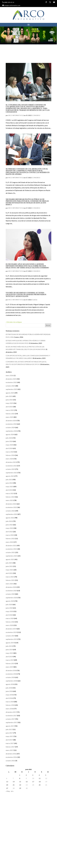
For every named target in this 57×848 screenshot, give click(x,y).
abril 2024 (9, 448)
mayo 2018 (9, 695)
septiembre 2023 (11, 473)
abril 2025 (9, 407)
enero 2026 (9, 375)
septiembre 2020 (11, 597)
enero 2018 (9, 709)
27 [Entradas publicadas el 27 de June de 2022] (7, 788)
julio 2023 (9, 479)
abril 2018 (9, 698)
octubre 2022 (10, 511)
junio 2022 (9, 525)
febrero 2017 (10, 747)
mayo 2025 (9, 403)
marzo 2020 (10, 618)
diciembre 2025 (11, 379)
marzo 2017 (10, 743)
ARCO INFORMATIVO (15, 115)
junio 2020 (9, 608)
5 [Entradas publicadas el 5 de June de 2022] (45, 775)
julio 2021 (9, 563)
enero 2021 (9, 584)
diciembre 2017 (11, 712)
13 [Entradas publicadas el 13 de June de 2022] (7, 782)
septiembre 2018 (11, 681)
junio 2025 (9, 400)
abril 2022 (9, 531)
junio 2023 (9, 483)
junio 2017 (9, 733)
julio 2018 (9, 688)
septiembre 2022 (11, 514)
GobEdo (34, 300)
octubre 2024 (10, 427)
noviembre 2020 (11, 590)
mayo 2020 (9, 611)
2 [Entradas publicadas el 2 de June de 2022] (26, 775)
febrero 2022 (10, 538)
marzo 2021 (10, 577)
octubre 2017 (10, 719)
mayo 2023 (9, 486)
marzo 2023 (10, 493)
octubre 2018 (10, 677)
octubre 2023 (10, 469)
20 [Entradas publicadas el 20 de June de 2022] (7, 785)
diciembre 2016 (11, 754)
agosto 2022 (10, 518)
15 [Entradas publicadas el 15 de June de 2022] (20, 782)
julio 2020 (9, 604)
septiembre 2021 (11, 556)
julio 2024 (9, 438)
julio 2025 (9, 396)
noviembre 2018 (11, 674)
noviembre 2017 (11, 715)
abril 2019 (9, 656)
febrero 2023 (10, 497)
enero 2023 (9, 500)
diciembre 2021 (11, 545)
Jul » (12, 791)
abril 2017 (9, 740)
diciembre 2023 (11, 462)
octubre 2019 (10, 636)
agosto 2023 (10, 476)
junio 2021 (9, 566)
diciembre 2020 (11, 587)
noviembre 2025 (11, 382)
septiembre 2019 (11, 639)
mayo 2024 (9, 445)
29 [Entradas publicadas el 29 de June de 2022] (20, 788)
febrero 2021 (10, 580)
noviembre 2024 (11, 424)
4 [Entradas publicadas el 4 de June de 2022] (39, 775)
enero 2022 (9, 542)
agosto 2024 (10, 434)
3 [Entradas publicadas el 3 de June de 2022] (32, 775)
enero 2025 (9, 417)
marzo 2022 (10, 535)
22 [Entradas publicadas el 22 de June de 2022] (20, 785)
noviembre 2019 (11, 632)
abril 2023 (9, 490)
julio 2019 (9, 646)
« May (8, 791)
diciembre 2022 (11, 504)
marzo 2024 (10, 452)
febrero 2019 (10, 663)
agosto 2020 (10, 601)
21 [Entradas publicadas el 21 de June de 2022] (13, 785)
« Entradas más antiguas (14, 322)
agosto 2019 (10, 643)
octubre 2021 (10, 552)
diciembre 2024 (11, 420)
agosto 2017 (10, 726)
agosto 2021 (10, 559)
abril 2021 (9, 573)
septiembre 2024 (11, 431)
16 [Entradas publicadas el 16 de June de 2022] (27, 782)
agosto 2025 (10, 393)
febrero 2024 (10, 455)
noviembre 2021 (11, 549)
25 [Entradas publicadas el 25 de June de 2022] (40, 785)
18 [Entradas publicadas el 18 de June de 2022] (40, 782)
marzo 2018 (10, 702)
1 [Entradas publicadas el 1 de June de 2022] (19, 775)
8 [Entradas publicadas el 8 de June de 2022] (19, 778)
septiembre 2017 (11, 722)
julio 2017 (9, 729)
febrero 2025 (10, 414)
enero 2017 (9, 750)
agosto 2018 (10, 684)
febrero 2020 (10, 622)
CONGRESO (36, 115)
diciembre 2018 (11, 670)
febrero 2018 (10, 705)
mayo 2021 (9, 570)
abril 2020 (9, 615)
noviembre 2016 (11, 757)
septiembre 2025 (11, 389)
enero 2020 (9, 625)
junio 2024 (9, 441)
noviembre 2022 (11, 507)
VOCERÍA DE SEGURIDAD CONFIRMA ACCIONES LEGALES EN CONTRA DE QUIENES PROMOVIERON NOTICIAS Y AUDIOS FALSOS (26, 294)
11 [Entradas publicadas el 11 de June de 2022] (40, 778)
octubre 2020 (10, 594)
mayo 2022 (9, 528)
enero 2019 (9, 667)
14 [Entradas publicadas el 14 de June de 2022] (13, 782)
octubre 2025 (10, 386)
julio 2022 (9, 521)
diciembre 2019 (11, 629)
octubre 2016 (10, 761)
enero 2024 (9, 459)
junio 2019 (9, 649)
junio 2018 (9, 691)
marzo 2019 (10, 660)
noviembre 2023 (11, 466)
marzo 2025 (10, 410)
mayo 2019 (9, 653)
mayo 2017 (9, 736)
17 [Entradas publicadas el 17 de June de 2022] (33, 782)
